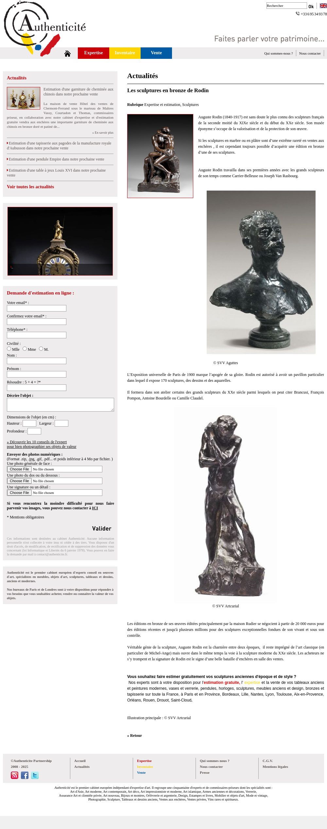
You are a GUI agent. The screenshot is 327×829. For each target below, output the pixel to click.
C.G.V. (268, 761)
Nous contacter (310, 53)
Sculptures (190, 104)
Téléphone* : (17, 329)
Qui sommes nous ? (215, 761)
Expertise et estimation (162, 104)
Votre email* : (18, 302)
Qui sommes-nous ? (278, 53)
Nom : (12, 355)
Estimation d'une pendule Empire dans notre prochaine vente (55, 159)
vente (275, 682)
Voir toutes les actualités (30, 186)
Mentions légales (275, 767)
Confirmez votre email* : (26, 316)
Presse (205, 772)
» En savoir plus (102, 132)
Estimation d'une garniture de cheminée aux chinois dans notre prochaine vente (78, 91)
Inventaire (125, 52)
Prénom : (14, 368)
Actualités (16, 78)
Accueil (80, 761)
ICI (95, 508)
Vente (156, 52)
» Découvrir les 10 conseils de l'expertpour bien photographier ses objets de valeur (42, 444)
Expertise (93, 52)
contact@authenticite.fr (52, 554)
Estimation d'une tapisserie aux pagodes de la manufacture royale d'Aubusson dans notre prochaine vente (59, 145)
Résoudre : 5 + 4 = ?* (24, 382)
